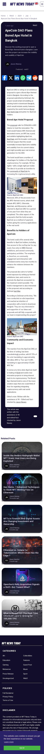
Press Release (8, 674)
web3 (26, 69)
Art (4, 656)
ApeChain (10, 139)
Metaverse (7, 669)
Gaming (5, 665)
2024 (19, 16)
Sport (25, 674)
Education (6, 660)
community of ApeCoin (19, 171)
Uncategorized (8, 678)
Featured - (20, 69)
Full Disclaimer (8, 693)
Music (25, 669)
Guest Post (27, 665)
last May (17, 291)
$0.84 (18, 373)
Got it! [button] (22, 748)
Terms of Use (8, 700)
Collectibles (27, 656)
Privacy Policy (8, 697)
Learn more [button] (9, 742)
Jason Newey (21, 402)
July (26, 16)
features (26, 660)
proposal (13, 125)
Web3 (11, 16)
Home (3, 16)
